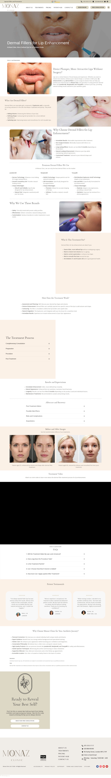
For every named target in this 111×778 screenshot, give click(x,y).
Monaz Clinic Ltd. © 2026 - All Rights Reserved (14, 767)
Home (8, 60)
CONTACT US (69, 7)
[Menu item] (63, 749)
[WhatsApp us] (5, 777)
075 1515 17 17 (87, 1)
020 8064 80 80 (99, 1)
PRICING (48, 7)
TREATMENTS (39, 7)
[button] (108, 7)
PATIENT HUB (58, 7)
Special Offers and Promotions (13, 1)
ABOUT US (29, 7)
